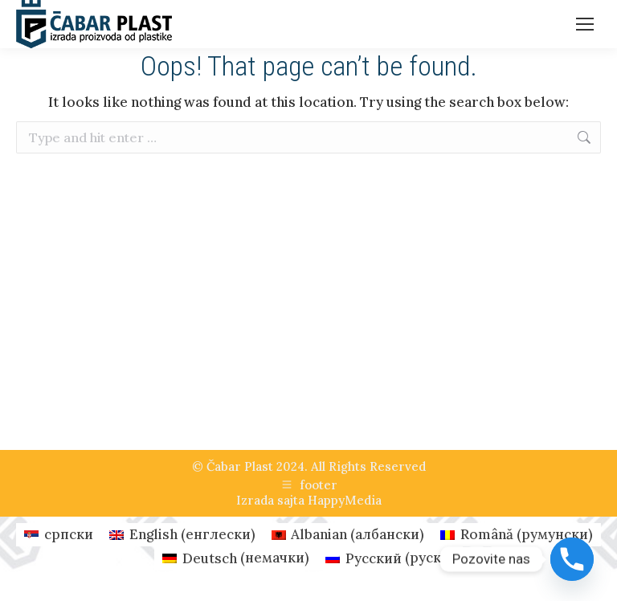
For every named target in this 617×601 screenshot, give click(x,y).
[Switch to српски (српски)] (58, 534)
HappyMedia (345, 500)
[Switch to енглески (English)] (182, 534)
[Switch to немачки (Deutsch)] (235, 558)
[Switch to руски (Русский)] (390, 558)
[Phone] (572, 559)
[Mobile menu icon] (585, 24)
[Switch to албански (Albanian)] (348, 534)
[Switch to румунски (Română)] (516, 534)
